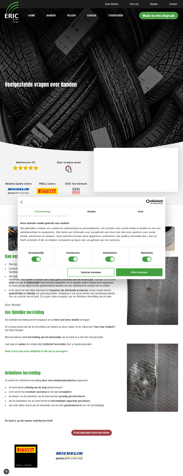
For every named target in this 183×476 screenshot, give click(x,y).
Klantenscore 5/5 (25, 165)
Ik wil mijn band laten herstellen (91, 432)
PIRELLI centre (47, 188)
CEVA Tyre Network (76, 188)
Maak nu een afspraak (159, 15)
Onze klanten (111, 4)
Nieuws (154, 4)
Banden (51, 15)
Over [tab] (141, 211)
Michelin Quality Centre (18, 188)
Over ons (134, 4)
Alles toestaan (139, 272)
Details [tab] (91, 211)
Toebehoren (115, 15)
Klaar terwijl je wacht (69, 166)
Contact (173, 4)
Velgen (71, 15)
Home (31, 15)
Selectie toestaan (91, 272)
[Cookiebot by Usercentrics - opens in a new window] (148, 201)
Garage (91, 15)
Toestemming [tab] (42, 211)
